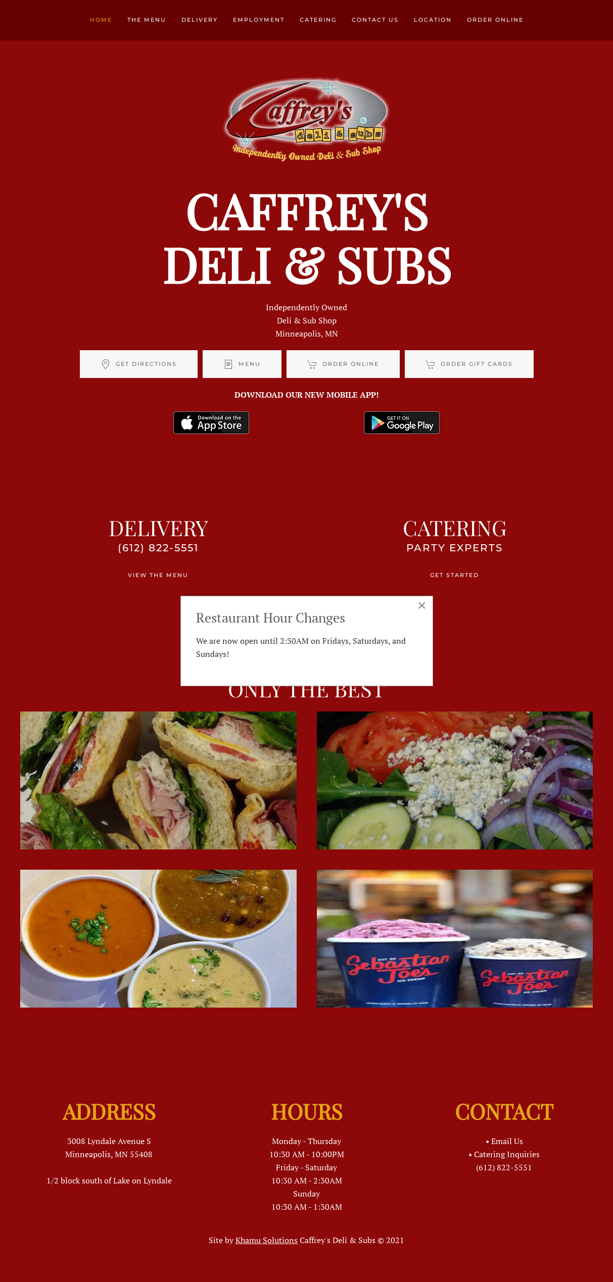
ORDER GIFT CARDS (469, 364)
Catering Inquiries (507, 1154)
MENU (242, 364)
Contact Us (375, 19)
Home (101, 19)
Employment (259, 19)
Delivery (199, 19)
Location (433, 19)
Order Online (495, 19)
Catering (318, 19)
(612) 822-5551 (158, 548)
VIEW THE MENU (158, 575)
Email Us (507, 1141)
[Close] (422, 605)
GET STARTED (454, 575)
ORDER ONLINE (343, 364)
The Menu (146, 19)
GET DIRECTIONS (139, 364)
